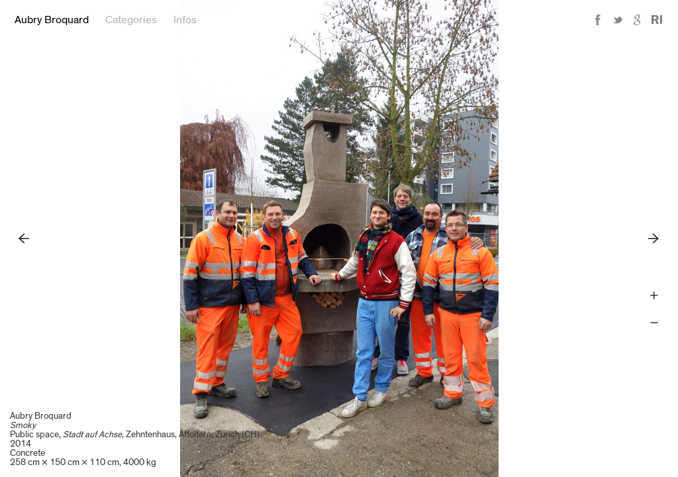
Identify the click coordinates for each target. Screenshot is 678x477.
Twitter (618, 20)
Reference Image (657, 20)
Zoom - (654, 323)
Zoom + (654, 296)
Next (654, 238)
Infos (185, 20)
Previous (24, 238)
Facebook (598, 20)
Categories (131, 20)
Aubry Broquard (52, 20)
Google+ (638, 20)
